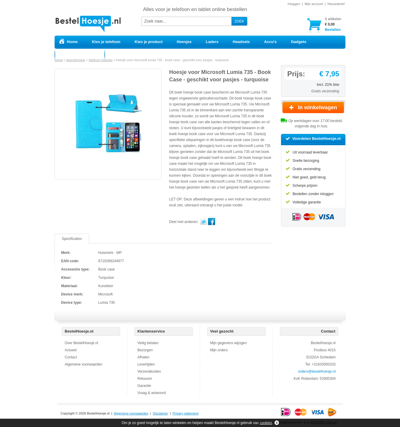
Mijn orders (219, 350)
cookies (266, 423)
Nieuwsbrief (336, 4)
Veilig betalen (147, 343)
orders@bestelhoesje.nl (317, 371)
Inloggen (294, 4)
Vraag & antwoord (151, 393)
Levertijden (146, 364)
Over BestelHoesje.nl (81, 343)
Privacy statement (185, 413)
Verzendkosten (149, 371)
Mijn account (314, 4)
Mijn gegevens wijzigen (228, 343)
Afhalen (143, 357)
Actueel (71, 350)
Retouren (144, 379)
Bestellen (333, 24)
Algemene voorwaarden (83, 364)
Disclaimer (160, 413)
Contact (71, 357)
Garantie (144, 386)
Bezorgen (145, 350)
